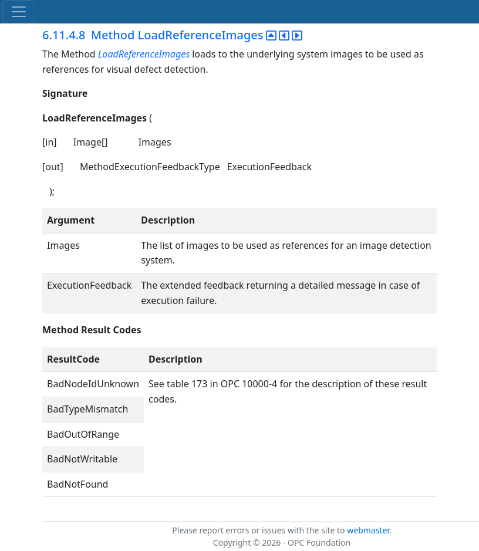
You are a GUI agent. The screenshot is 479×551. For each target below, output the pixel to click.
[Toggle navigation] (18, 11)
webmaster (368, 530)
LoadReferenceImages (144, 54)
